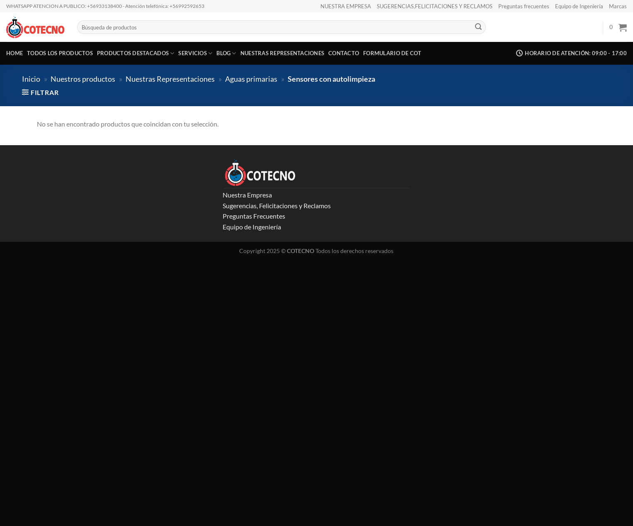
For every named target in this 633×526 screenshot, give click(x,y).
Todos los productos (60, 53)
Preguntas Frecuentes (254, 216)
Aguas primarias (251, 78)
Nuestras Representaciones (170, 78)
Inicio (31, 78)
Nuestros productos (83, 78)
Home (14, 53)
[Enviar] (478, 27)
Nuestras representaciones (282, 53)
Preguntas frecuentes (523, 6)
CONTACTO (343, 53)
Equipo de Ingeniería (579, 6)
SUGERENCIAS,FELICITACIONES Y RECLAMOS (434, 6)
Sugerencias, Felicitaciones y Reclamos (277, 205)
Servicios (195, 53)
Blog (226, 53)
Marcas (618, 6)
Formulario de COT (392, 53)
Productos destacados (136, 53)
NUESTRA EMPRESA (345, 6)
